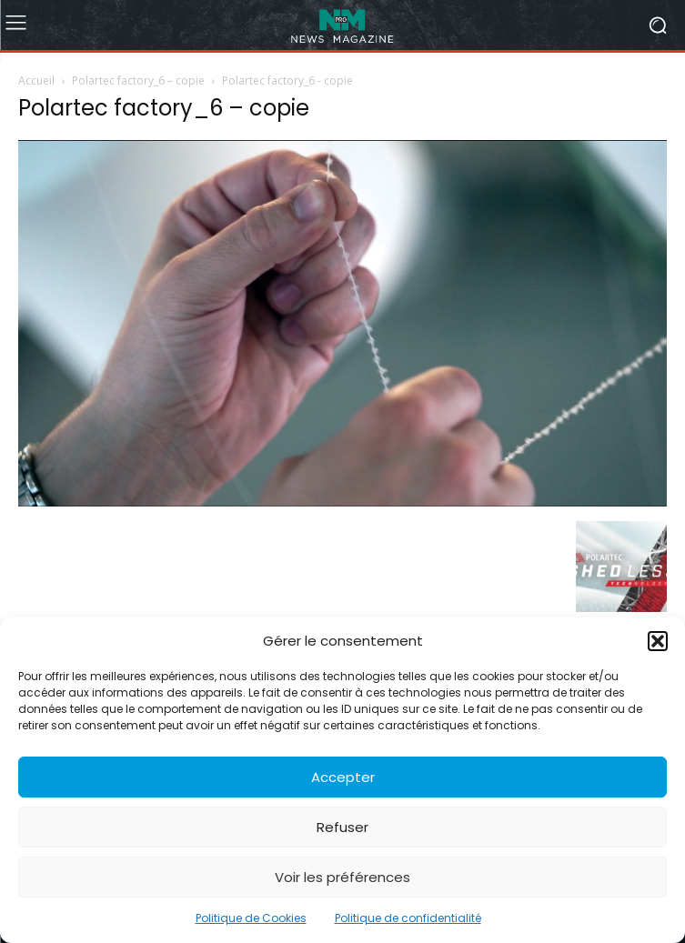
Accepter (343, 777)
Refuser (342, 827)
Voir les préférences (342, 877)
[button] (658, 641)
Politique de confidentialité (408, 918)
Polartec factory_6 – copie (138, 80)
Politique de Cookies (251, 918)
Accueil (36, 80)
